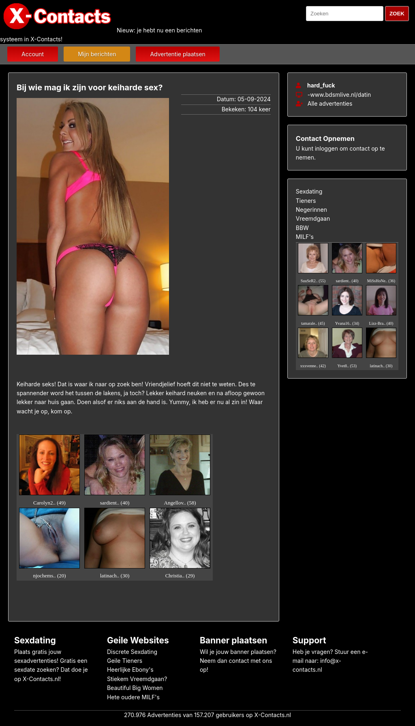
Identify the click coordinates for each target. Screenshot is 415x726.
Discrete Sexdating (132, 651)
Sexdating (309, 191)
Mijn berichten (97, 54)
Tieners (306, 200)
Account (32, 54)
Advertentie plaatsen (177, 54)
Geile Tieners (124, 660)
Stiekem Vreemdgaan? (137, 678)
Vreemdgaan (313, 218)
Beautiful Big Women (135, 687)
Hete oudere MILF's (133, 697)
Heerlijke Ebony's (130, 669)
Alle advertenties (324, 103)
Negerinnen (311, 209)
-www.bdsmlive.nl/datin (339, 94)
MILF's (305, 236)
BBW (302, 227)
